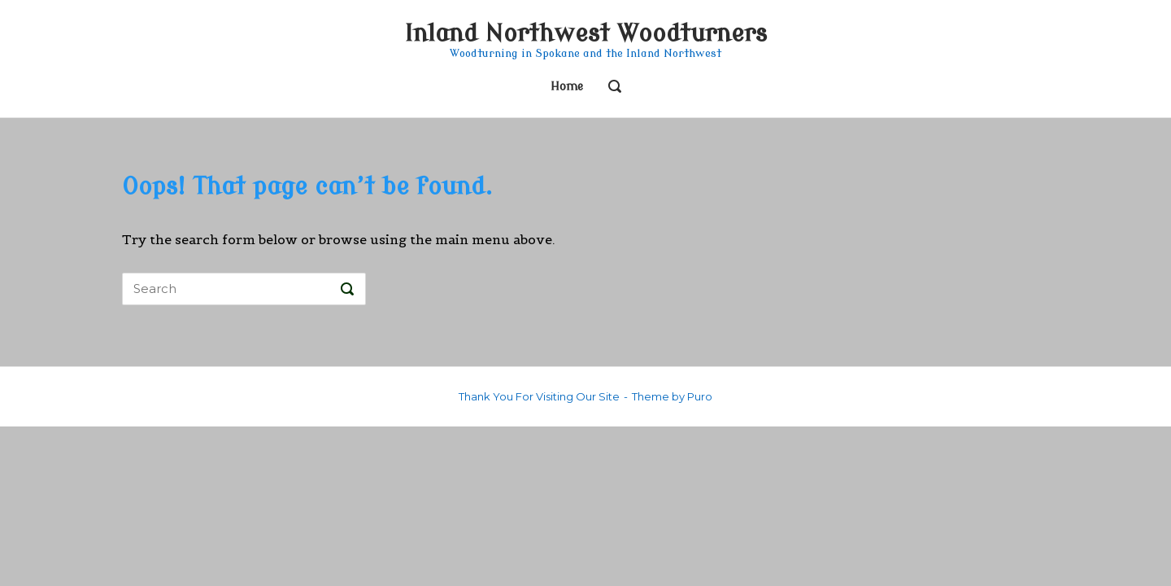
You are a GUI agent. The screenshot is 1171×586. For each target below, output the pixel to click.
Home (567, 87)
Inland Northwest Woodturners (585, 33)
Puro (699, 396)
